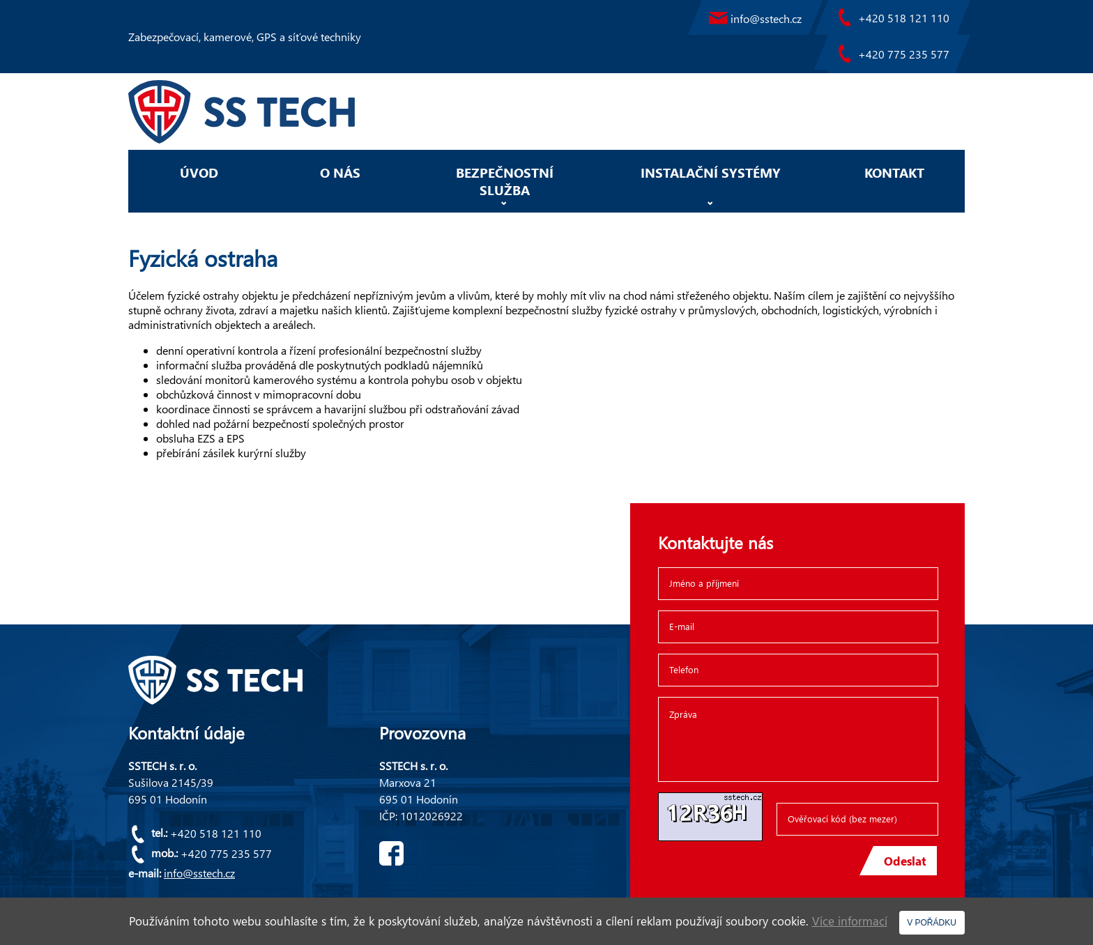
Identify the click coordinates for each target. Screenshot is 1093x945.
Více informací (849, 921)
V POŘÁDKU (931, 923)
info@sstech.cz (199, 873)
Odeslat (905, 867)
